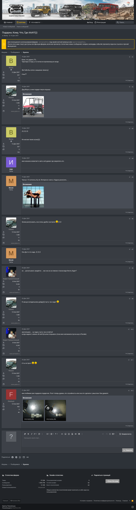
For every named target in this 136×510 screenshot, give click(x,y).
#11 (131, 359)
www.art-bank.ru (15, 292)
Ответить (130, 80)
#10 (131, 329)
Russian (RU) (15, 500)
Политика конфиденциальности (104, 500)
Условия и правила (86, 500)
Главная (125, 500)
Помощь (118, 500)
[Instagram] (132, 506)
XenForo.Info (17, 507)
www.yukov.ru (16, 111)
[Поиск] (120, 22)
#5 (132, 177)
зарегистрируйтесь (79, 42)
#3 (132, 128)
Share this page (112, 480)
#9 (132, 298)
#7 (132, 249)
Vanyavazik (41, 487)
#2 (132, 87)
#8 (132, 267)
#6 (132, 218)
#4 (132, 158)
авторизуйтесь (44, 42)
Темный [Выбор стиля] (5, 500)
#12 (131, 390)
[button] (14, 22)
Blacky (6, 35)
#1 (132, 57)
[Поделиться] (129, 57)
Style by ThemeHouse (8, 505)
